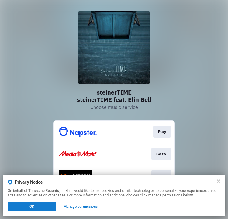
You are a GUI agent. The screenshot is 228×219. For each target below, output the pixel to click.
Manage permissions (81, 206)
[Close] (218, 181)
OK (31, 206)
